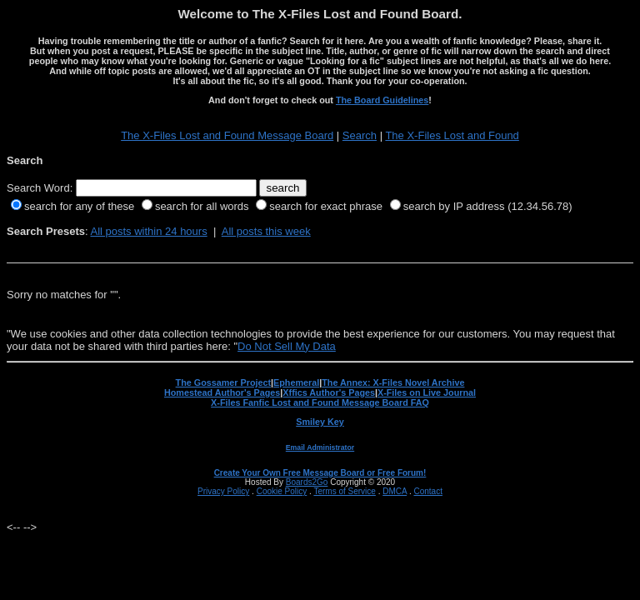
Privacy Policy (223, 491)
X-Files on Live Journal (427, 393)
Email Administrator (320, 447)
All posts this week (266, 231)
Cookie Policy (282, 491)
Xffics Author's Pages (328, 393)
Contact (427, 491)
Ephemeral (296, 383)
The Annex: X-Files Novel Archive (393, 383)
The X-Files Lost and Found (451, 135)
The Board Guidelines (382, 100)
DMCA (394, 491)
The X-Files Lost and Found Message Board (227, 135)
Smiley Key (320, 422)
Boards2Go (307, 482)
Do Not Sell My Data (287, 346)
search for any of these (79, 206)
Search (359, 135)
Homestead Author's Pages (222, 393)
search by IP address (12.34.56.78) (487, 206)
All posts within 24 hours (148, 231)
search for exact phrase (325, 206)
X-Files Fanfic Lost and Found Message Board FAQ (320, 403)
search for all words (202, 206)
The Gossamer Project (223, 383)
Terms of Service (344, 491)
